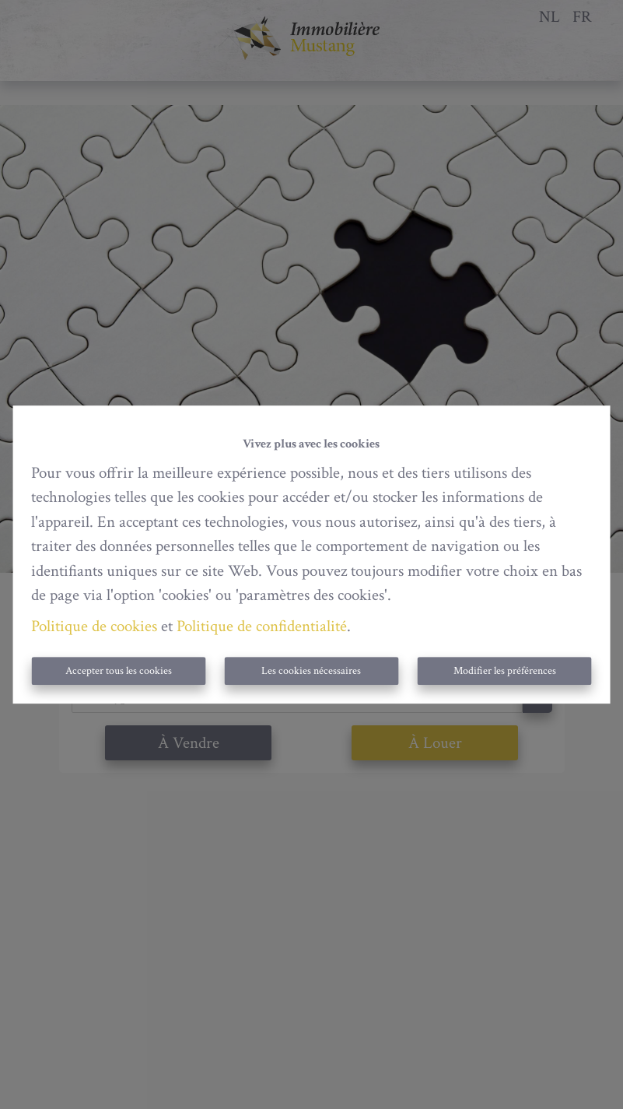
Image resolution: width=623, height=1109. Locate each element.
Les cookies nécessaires (311, 671)
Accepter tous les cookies (118, 671)
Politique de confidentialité (262, 626)
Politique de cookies (94, 626)
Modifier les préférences (504, 671)
